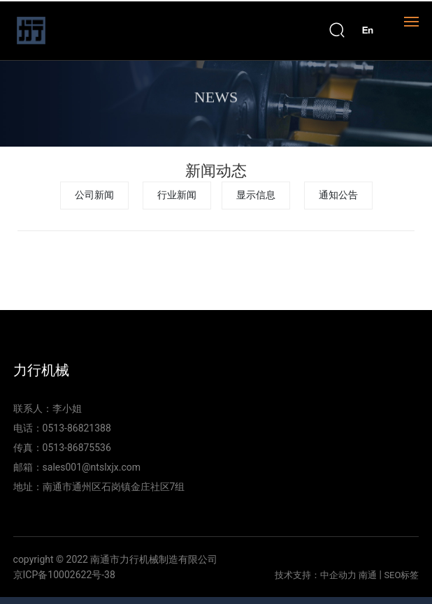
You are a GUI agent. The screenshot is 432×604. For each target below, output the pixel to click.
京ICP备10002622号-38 (64, 574)
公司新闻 (94, 195)
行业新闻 (176, 195)
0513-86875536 (77, 447)
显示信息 (255, 195)
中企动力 (338, 575)
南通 (368, 575)
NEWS (216, 101)
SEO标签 (401, 575)
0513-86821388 (77, 428)
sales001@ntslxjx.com (92, 467)
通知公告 (338, 195)
